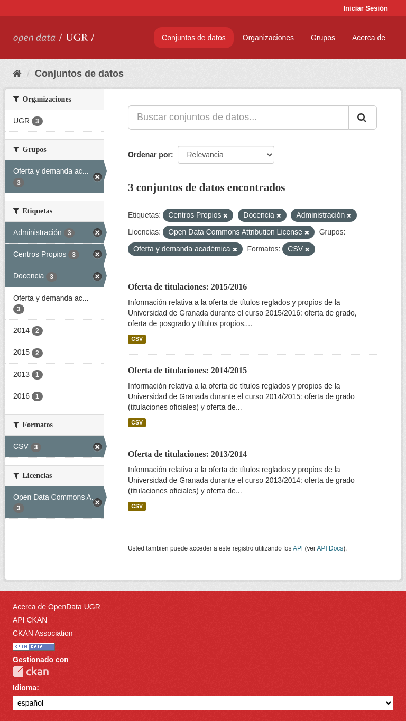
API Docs (330, 548)
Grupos (323, 37)
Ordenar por (149, 154)
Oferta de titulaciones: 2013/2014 (187, 453)
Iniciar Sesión (365, 8)
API (298, 548)
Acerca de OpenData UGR (56, 606)
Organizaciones (268, 37)
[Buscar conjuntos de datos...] (238, 117)
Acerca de (368, 37)
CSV (137, 339)
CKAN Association (43, 633)
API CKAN (30, 620)
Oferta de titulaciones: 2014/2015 (187, 370)
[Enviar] (362, 117)
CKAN (31, 671)
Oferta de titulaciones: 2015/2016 (187, 286)
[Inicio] (17, 73)
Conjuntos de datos (194, 37)
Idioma (24, 687)
